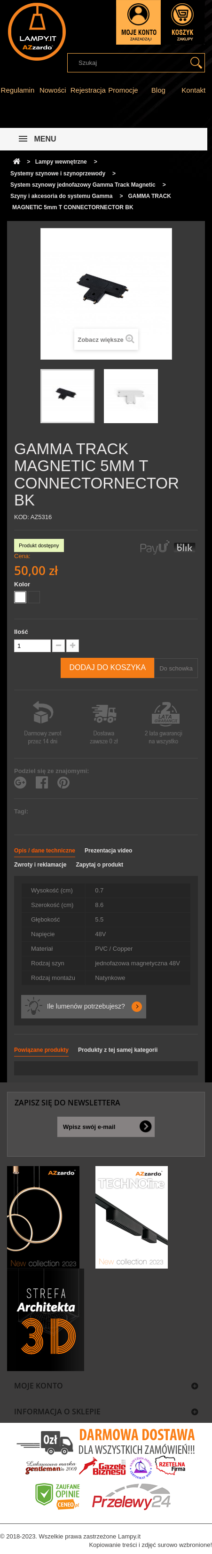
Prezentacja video (108, 850)
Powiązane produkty (41, 1050)
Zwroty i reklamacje (40, 864)
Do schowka (176, 668)
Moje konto (38, 1385)
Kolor (23, 584)
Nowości (52, 90)
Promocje (123, 90)
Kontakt (193, 90)
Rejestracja (88, 90)
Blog (158, 90)
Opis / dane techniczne (44, 850)
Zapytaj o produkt (99, 864)
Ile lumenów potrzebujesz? (86, 1006)
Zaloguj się (138, 22)
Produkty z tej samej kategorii (117, 1050)
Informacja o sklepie (57, 1411)
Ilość (21, 631)
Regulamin (18, 90)
